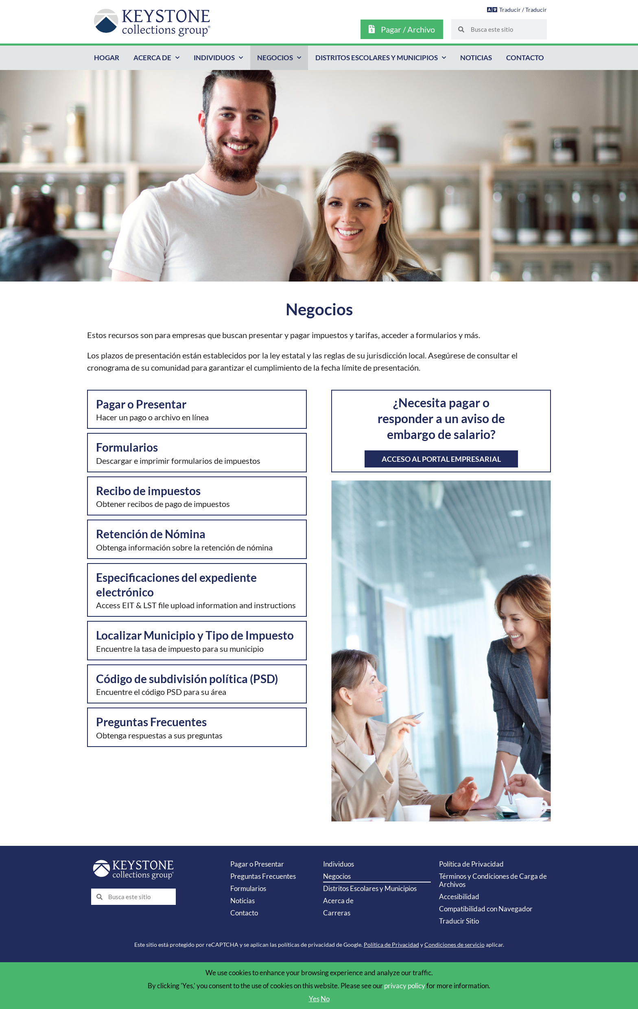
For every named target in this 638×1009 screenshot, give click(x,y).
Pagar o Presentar (257, 864)
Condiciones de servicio (454, 944)
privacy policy (404, 985)
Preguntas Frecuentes (262, 876)
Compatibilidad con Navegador (486, 908)
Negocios (279, 57)
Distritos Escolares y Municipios (380, 57)
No (325, 998)
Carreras (336, 913)
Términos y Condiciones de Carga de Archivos (493, 880)
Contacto (525, 57)
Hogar (106, 57)
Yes (314, 998)
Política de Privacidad (471, 864)
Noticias (476, 57)
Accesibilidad (459, 896)
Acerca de (156, 57)
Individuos (218, 57)
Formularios (248, 888)
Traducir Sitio (459, 921)
